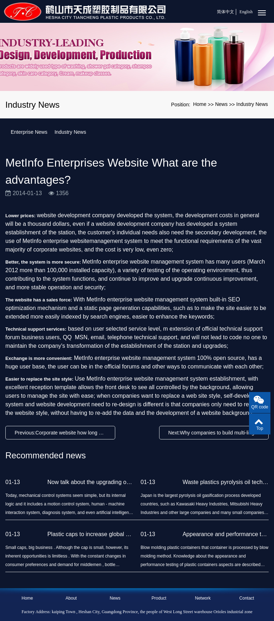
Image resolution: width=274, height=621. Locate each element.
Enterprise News (29, 132)
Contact (246, 598)
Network (202, 598)
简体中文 (225, 11)
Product (159, 598)
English (246, 11)
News (221, 104)
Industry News (252, 104)
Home (199, 104)
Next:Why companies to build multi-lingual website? (215, 433)
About (71, 598)
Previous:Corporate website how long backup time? (62, 433)
